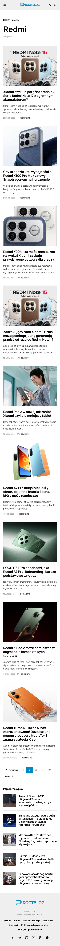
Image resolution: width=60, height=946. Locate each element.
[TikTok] (12, 937)
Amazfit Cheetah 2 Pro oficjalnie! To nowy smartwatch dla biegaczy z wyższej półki (35, 800)
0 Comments (25, 118)
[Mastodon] (40, 937)
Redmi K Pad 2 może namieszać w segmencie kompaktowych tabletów (29, 652)
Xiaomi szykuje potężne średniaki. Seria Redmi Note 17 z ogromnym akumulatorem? (29, 96)
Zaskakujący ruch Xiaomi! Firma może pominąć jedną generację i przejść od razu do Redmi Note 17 (28, 336)
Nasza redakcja (31, 920)
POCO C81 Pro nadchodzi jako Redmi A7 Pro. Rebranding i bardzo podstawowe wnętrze (29, 572)
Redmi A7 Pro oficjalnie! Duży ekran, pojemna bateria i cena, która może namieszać (26, 492)
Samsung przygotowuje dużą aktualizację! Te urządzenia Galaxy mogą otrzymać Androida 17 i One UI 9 (37, 820)
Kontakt (13, 925)
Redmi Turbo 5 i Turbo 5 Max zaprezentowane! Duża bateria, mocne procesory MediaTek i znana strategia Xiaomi (27, 734)
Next (7, 776)
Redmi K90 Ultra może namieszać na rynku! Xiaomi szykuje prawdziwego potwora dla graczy (29, 255)
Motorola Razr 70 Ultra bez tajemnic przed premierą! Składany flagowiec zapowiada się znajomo (38, 839)
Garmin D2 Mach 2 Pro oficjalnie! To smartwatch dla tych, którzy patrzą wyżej (36, 859)
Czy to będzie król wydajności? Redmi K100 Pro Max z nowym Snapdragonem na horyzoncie (27, 176)
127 (49, 769)
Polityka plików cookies (34, 925)
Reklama (48, 920)
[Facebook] (47, 937)
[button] (5, 5)
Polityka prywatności (30, 929)
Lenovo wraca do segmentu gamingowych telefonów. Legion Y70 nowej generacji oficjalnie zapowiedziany (36, 878)
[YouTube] (19, 937)
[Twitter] (33, 937)
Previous (13, 769)
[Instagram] (26, 937)
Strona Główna (12, 920)
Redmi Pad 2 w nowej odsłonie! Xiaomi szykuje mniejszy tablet (27, 414)
